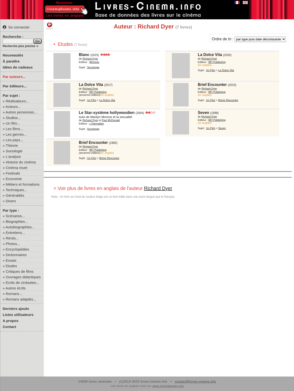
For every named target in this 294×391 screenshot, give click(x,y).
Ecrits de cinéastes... (22, 282)
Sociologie (14, 151)
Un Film (210, 70)
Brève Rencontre (228, 100)
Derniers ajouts (16, 309)
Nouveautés (13, 55)
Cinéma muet (16, 168)
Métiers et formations (23, 184)
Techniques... (16, 190)
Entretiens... (15, 232)
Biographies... (17, 221)
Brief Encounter (212, 85)
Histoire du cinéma (21, 162)
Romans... (14, 294)
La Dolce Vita (210, 55)
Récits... (12, 238)
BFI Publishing (217, 62)
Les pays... (14, 140)
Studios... (13, 118)
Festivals (13, 173)
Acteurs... (13, 107)
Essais (11, 260)
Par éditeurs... (15, 86)
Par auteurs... (14, 77)
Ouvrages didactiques (23, 277)
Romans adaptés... (21, 299)
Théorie (12, 145)
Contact (9, 327)
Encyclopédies (17, 249)
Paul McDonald (111, 120)
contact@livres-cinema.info (195, 381)
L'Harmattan (96, 123)
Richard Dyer (90, 58)
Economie (14, 179)
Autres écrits (16, 288)
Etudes (11, 266)
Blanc (84, 55)
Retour (49, 26)
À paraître (11, 61)
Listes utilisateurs (18, 315)
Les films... (14, 129)
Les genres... (16, 134)
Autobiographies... (20, 227)
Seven (203, 113)
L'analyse (13, 156)
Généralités (15, 195)
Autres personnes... (21, 112)
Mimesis (94, 62)
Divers (11, 201)
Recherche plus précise (19, 46)
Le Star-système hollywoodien (106, 113)
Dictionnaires (16, 255)
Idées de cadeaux (18, 67)
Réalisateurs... (17, 101)
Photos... (13, 244)
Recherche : (13, 37)
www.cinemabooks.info (168, 385)
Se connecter (16, 27)
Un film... (13, 123)
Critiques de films (20, 271)
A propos (10, 321)
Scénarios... (15, 216)
